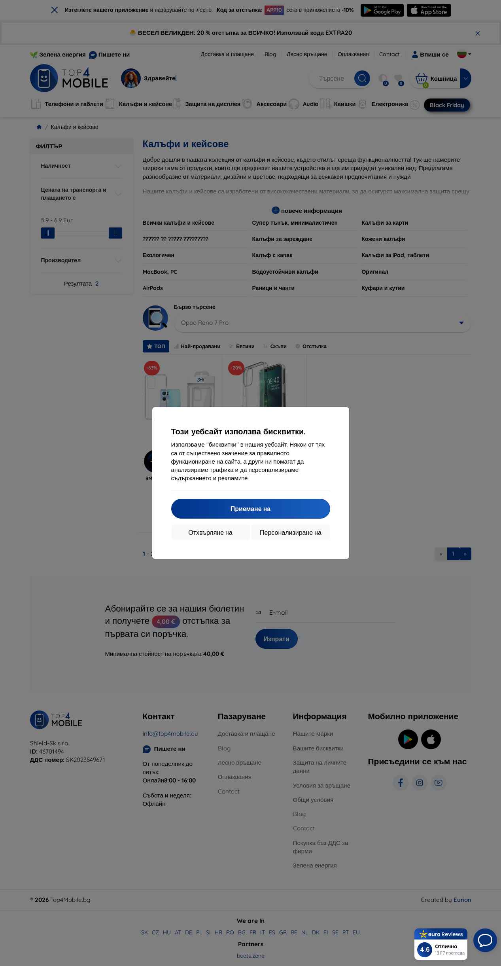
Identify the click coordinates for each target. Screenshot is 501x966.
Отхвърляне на (210, 532)
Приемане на (250, 509)
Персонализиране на (290, 532)
